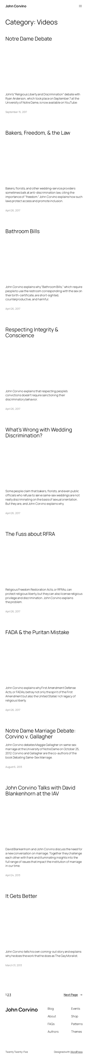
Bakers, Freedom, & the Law (37, 133)
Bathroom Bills (22, 231)
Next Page (73, 995)
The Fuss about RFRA (30, 534)
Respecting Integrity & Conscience (31, 332)
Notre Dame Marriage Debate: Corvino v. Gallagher (40, 733)
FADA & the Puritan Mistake (37, 632)
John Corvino (15, 6)
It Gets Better (21, 896)
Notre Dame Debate (28, 38)
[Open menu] (80, 6)
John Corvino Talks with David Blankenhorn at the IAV (40, 790)
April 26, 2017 (12, 210)
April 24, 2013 (12, 875)
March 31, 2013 (13, 965)
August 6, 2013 (13, 767)
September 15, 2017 (16, 112)
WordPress (76, 1052)
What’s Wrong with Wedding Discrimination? (38, 432)
